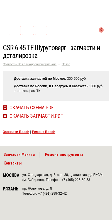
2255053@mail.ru (28, 30)
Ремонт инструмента (64, 154)
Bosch (66, 64)
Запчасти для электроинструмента (30, 64)
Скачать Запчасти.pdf (36, 116)
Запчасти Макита (19, 154)
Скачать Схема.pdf (31, 108)
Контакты (13, 163)
